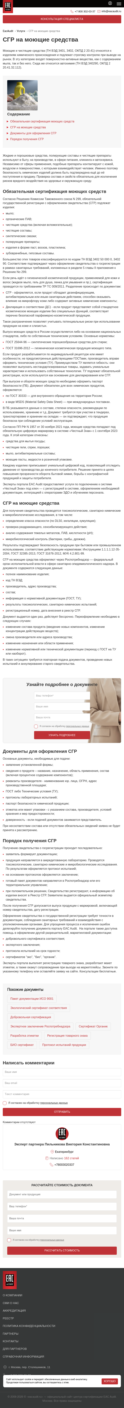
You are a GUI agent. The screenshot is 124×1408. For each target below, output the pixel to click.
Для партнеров (15, 1349)
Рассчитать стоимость (62, 1250)
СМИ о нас (11, 1303)
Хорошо (110, 1381)
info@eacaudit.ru (111, 11)
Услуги (21, 31)
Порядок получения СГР (27, 139)
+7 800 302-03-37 (85, 11)
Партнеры (10, 1333)
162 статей (71, 1158)
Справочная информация (23, 1356)
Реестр (8, 1318)
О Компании (12, 1295)
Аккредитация (14, 1310)
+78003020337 (64, 1164)
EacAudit (8, 31)
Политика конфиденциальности (29, 1326)
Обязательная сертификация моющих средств (42, 121)
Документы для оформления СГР (33, 133)
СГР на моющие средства (28, 127)
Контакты (10, 1341)
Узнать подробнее (62, 735)
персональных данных (77, 726)
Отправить (62, 1112)
